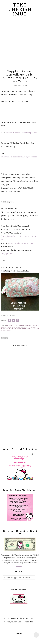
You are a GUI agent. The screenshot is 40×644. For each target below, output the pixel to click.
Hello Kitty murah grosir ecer (18, 325)
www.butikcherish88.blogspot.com (22, 132)
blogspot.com (7, 253)
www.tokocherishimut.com (20, 243)
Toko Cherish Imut (20, 10)
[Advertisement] (20, 43)
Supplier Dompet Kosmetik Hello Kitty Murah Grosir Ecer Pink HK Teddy (20, 327)
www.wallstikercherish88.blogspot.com (19, 157)
